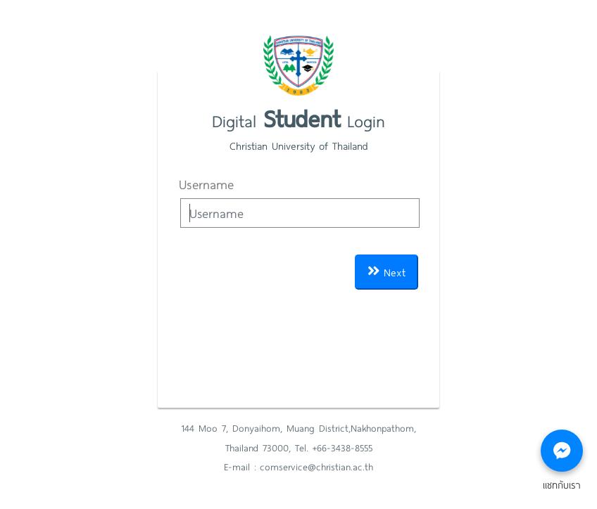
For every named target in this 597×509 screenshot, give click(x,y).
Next (386, 272)
